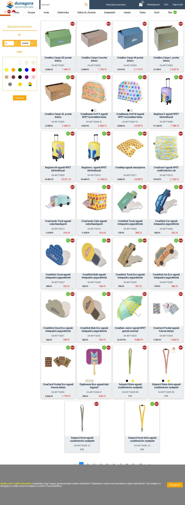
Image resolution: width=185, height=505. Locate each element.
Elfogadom (174, 484)
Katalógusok (153, 4)
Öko (170, 12)
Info (166, 4)
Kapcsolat (178, 4)
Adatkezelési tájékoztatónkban (16, 483)
